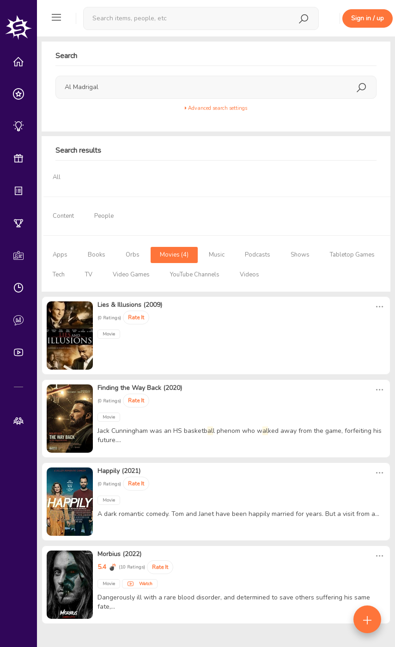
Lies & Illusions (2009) (129, 304)
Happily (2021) (118, 471)
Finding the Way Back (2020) (139, 387)
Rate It (136, 317)
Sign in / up (367, 18)
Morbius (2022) (119, 554)
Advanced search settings (216, 108)
